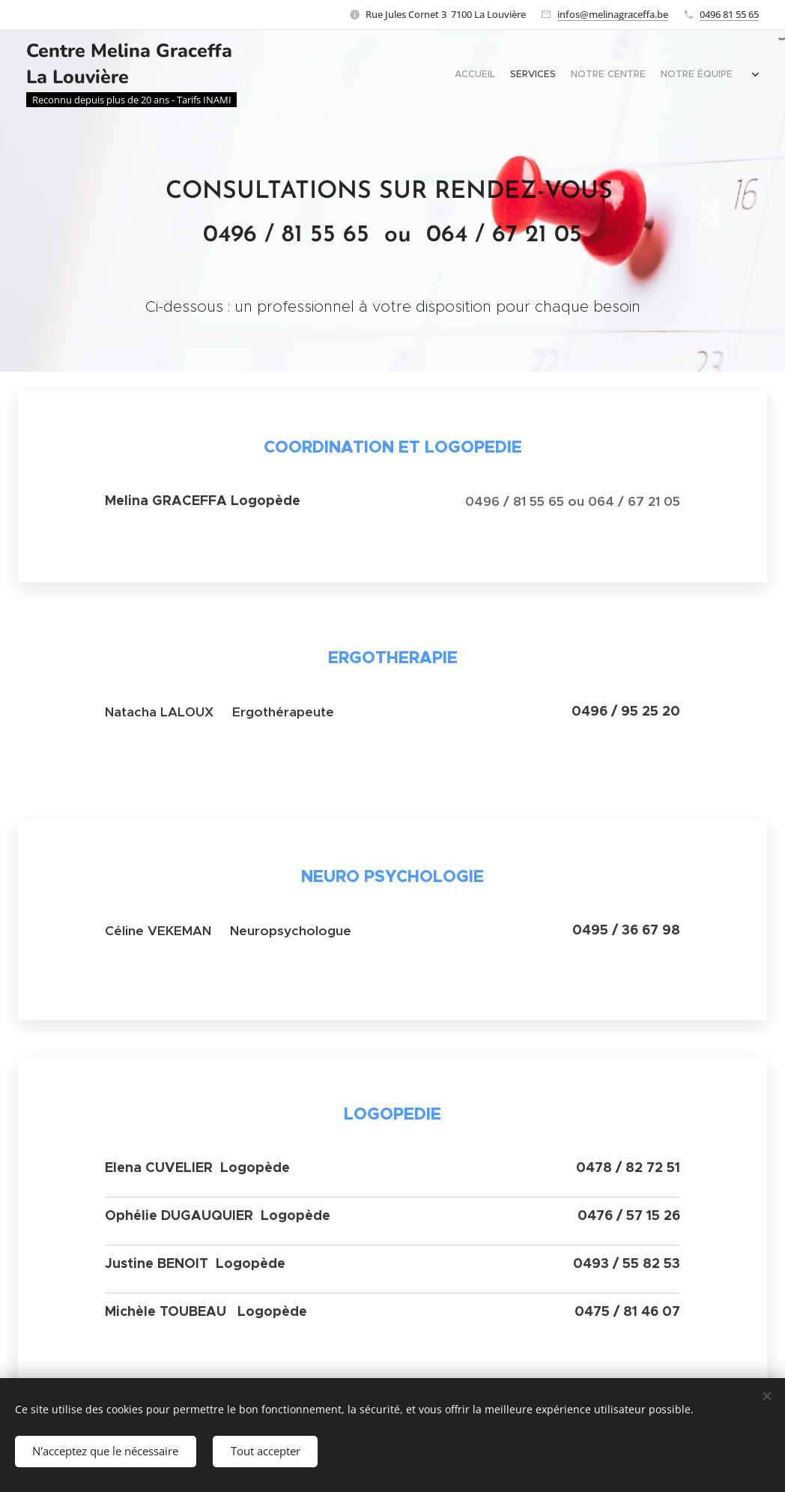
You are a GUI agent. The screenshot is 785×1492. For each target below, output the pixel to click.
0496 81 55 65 (729, 14)
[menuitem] (700, 75)
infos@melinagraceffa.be (612, 14)
